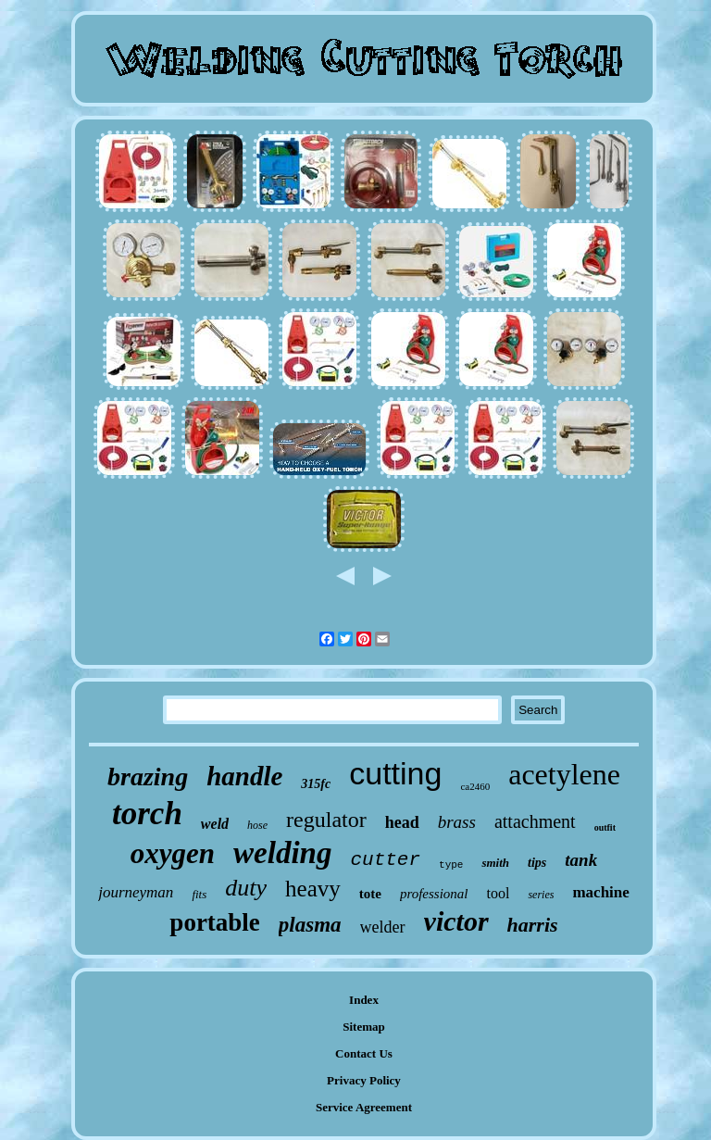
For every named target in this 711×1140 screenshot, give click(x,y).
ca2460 (475, 786)
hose (257, 825)
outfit (605, 827)
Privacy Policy (364, 1080)
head (402, 822)
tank (581, 860)
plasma (310, 924)
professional (434, 893)
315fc (316, 784)
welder (382, 927)
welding (282, 853)
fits (199, 894)
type (451, 865)
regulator (326, 820)
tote (370, 893)
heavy (313, 888)
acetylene (564, 774)
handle (244, 776)
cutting (395, 773)
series (541, 894)
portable (214, 922)
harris (532, 924)
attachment (535, 821)
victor (456, 921)
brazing (147, 776)
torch (147, 813)
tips (537, 863)
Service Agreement (364, 1107)
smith (495, 863)
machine (600, 892)
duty (246, 887)
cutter (385, 860)
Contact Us (364, 1053)
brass (457, 822)
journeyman (135, 892)
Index (364, 1000)
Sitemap (364, 1027)
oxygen (173, 853)
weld (215, 824)
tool (498, 893)
